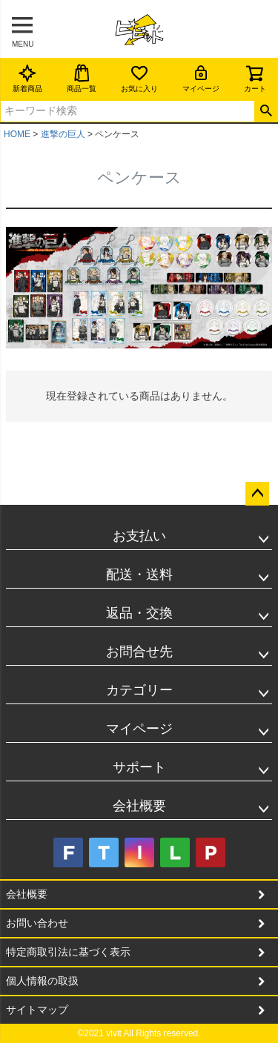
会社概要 (139, 805)
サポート (139, 767)
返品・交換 (139, 613)
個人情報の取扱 (42, 981)
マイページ (200, 78)
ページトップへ (257, 494)
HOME (17, 134)
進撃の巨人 (63, 134)
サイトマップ (37, 1010)
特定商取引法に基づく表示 (68, 952)
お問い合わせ (37, 923)
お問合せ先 (139, 651)
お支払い (139, 536)
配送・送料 (139, 574)
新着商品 (27, 78)
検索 (265, 111)
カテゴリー (139, 690)
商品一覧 (81, 78)
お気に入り (139, 78)
